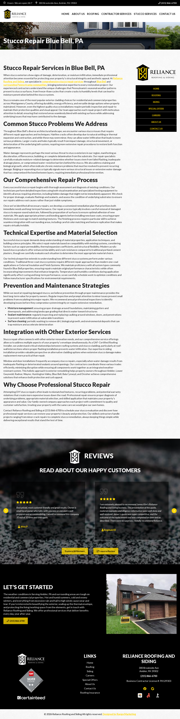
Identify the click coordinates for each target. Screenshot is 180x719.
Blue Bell (101, 81)
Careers (156, 115)
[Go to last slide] (5, 510)
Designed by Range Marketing (119, 714)
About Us (78, 13)
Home (65, 13)
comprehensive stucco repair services (62, 81)
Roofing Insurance (90, 692)
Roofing (93, 13)
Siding (156, 102)
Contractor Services (116, 13)
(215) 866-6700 (167, 3)
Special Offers (156, 108)
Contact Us (167, 13)
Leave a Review (106, 551)
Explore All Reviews (75, 551)
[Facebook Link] (145, 688)
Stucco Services (145, 13)
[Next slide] (174, 510)
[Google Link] (153, 688)
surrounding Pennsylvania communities (25, 84)
